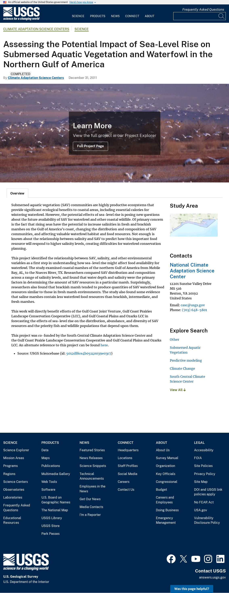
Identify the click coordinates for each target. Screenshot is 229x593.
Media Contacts (91, 507)
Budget (161, 490)
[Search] (222, 16)
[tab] (17, 193)
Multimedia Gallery (55, 474)
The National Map (54, 510)
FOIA (198, 458)
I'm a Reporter (90, 515)
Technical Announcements (92, 476)
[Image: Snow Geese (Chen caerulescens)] (114, 133)
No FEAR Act (204, 502)
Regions (9, 474)
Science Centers (15, 482)
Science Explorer (16, 450)
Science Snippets (93, 466)
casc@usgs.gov (193, 305)
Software (48, 490)
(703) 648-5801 (194, 310)
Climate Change (182, 368)
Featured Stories (92, 450)
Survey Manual (167, 458)
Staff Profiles (128, 466)
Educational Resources (12, 520)
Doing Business (167, 510)
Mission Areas (13, 458)
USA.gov (200, 510)
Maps (45, 458)
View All (178, 390)
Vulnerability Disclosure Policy (207, 520)
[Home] (21, 19)
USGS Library (51, 518)
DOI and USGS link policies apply (208, 492)
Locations (125, 458)
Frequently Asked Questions (203, 9)
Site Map (201, 482)
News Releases (91, 458)
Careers (123, 482)
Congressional (166, 482)
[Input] (199, 16)
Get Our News (90, 499)
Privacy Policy (204, 474)
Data (44, 450)
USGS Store (50, 526)
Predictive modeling (186, 360)
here (104, 345)
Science (78, 16)
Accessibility (203, 450)
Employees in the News (92, 488)
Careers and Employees (165, 500)
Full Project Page (90, 146)
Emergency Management (166, 520)
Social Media (127, 474)
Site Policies (203, 466)
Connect (132, 16)
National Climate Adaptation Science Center (192, 270)
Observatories (13, 490)
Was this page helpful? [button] (191, 589)
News (115, 16)
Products (97, 16)
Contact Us (126, 490)
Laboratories (12, 497)
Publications (50, 466)
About (149, 16)
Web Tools (49, 482)
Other (174, 339)
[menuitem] (78, 14)
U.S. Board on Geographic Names (55, 500)
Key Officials (165, 474)
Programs (10, 466)
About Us (163, 450)
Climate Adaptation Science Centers (36, 29)
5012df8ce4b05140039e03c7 (88, 353)
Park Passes (50, 534)
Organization (165, 466)
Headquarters (128, 450)
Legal (199, 443)
